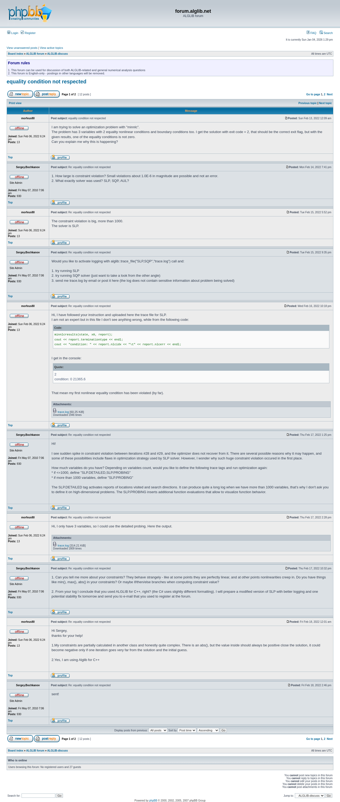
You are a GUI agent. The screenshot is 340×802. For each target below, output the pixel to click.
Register (28, 33)
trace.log (63, 411)
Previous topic (308, 103)
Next (330, 94)
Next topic (325, 103)
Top (10, 157)
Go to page (313, 94)
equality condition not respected (46, 81)
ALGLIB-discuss (57, 53)
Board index (15, 53)
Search (326, 33)
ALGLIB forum (35, 53)
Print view (15, 103)
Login (12, 33)
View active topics (51, 47)
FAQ (311, 33)
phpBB (153, 800)
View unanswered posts (22, 47)
